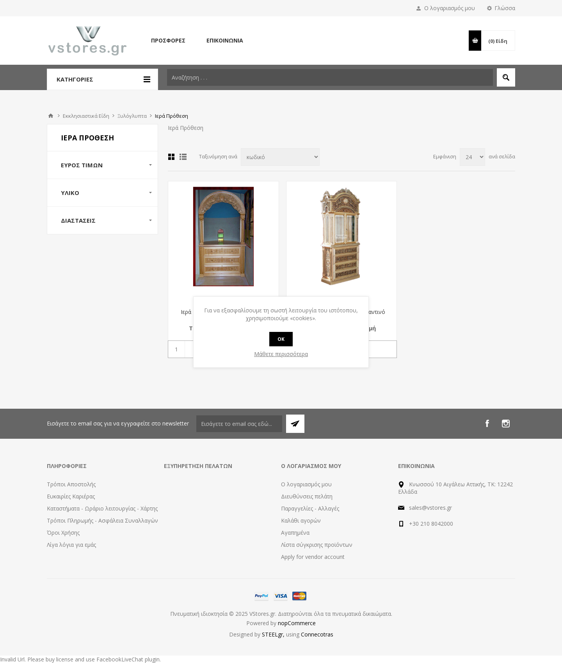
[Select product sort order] (280, 157)
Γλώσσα (504, 8)
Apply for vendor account (313, 556)
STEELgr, (274, 634)
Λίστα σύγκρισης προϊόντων (316, 544)
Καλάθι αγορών (301, 520)
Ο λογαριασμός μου (449, 8)
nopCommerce (297, 623)
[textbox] (330, 77)
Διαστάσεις (78, 220)
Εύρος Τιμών (82, 165)
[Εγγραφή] (239, 423)
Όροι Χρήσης (63, 532)
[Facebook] (487, 423)
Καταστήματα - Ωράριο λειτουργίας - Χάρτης (102, 508)
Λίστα (183, 157)
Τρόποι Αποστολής (71, 484)
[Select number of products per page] (472, 157)
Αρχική (51, 116)
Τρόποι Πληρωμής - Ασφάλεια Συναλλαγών (102, 520)
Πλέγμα (171, 157)
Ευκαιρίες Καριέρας (71, 496)
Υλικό (70, 193)
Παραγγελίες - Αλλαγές (310, 508)
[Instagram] (506, 423)
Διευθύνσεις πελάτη (307, 496)
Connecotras (317, 634)
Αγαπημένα (295, 532)
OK (281, 339)
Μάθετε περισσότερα (281, 354)
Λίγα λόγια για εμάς (71, 544)
